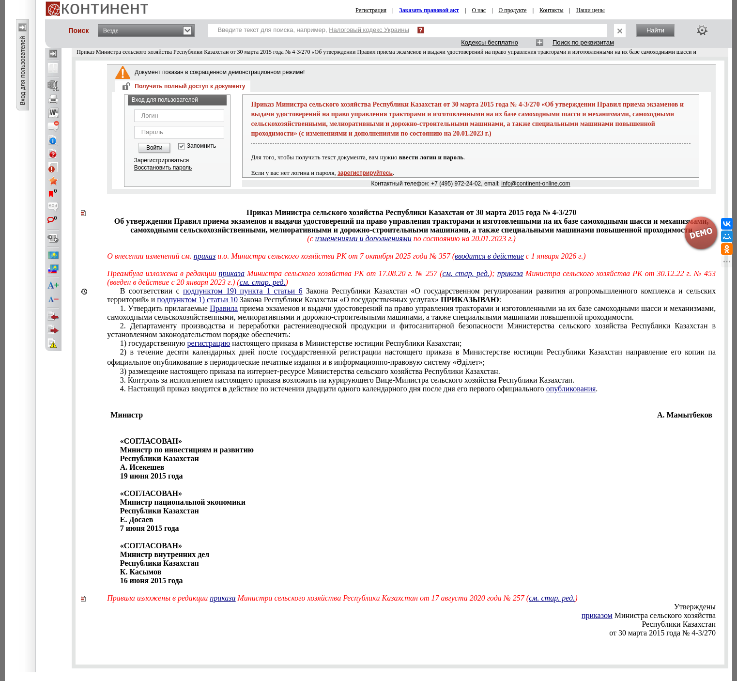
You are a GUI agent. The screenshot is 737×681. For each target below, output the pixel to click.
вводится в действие (489, 256)
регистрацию (208, 343)
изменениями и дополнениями (363, 238)
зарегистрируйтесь (365, 173)
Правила (224, 308)
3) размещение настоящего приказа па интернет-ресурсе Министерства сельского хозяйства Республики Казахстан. (310, 371)
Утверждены (695, 607)
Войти (154, 147)
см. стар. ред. (466, 273)
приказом (597, 615)
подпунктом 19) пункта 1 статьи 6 (242, 291)
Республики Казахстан (679, 624)
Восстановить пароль (163, 167)
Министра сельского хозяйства (649, 615)
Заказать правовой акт (429, 10)
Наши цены (590, 10)
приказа (232, 273)
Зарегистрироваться (161, 160)
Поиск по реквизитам (583, 42)
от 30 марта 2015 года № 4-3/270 (662, 633)
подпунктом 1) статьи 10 (197, 299)
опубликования (571, 389)
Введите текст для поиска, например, (313, 29)
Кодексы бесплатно (489, 42)
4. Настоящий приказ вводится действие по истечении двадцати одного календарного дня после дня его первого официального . (359, 389)
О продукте (513, 10)
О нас (479, 10)
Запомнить (201, 146)
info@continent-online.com (535, 183)
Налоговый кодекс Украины (369, 29)
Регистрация (370, 10)
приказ (204, 256)
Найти (655, 30)
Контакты (551, 10)
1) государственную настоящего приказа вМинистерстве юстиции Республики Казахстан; (291, 343)
